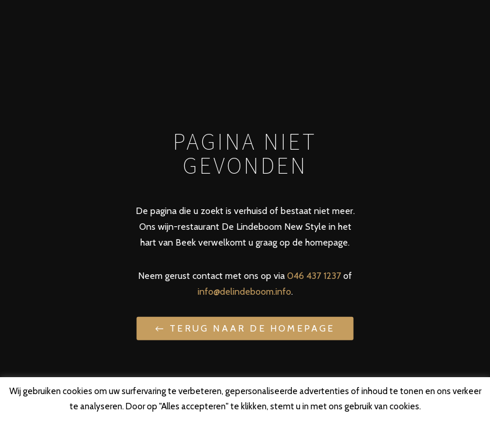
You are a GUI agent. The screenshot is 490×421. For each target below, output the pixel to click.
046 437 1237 (314, 275)
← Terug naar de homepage (244, 328)
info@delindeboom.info (244, 291)
